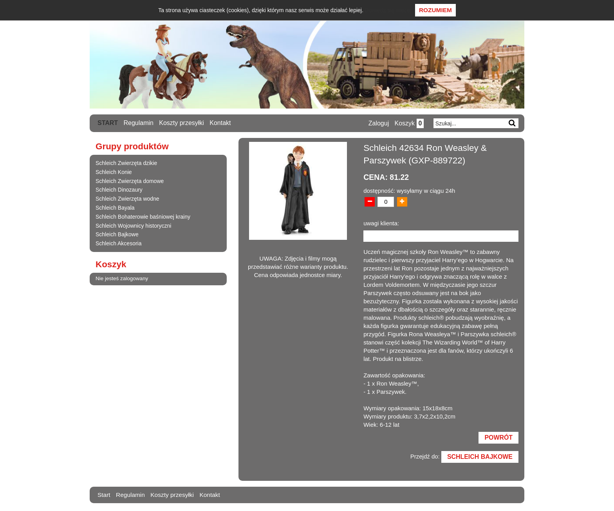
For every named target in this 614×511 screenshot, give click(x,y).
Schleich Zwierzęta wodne (127, 199)
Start (108, 123)
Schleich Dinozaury (119, 190)
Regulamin (139, 123)
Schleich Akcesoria (119, 243)
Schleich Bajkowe (117, 234)
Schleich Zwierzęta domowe (130, 181)
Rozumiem (435, 10)
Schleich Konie (114, 172)
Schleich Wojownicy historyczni (133, 225)
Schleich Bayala (115, 208)
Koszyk (408, 123)
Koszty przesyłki (181, 123)
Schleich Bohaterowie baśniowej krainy (143, 217)
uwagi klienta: (381, 223)
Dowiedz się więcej (388, 10)
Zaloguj (378, 123)
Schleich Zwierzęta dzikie (126, 163)
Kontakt (220, 123)
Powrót (498, 438)
